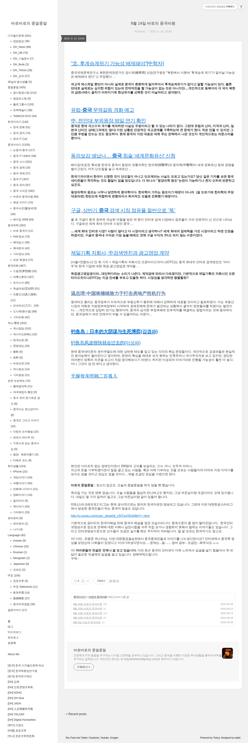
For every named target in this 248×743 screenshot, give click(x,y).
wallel (237, 737)
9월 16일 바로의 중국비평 (87, 604)
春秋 (17, 351)
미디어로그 (14, 632)
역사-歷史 (17, 323)
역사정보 (21, 369)
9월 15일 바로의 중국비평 (87, 608)
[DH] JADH (14, 703)
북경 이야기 (22, 202)
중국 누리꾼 (23, 190)
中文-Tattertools (25, 586)
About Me (13, 654)
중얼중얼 (17, 87)
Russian (19, 552)
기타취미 (21, 512)
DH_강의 (21, 76)
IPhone (19, 471)
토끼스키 (21, 282)
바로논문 (21, 363)
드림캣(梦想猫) (24, 271)
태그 (10, 626)
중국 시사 (22, 161)
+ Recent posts (76, 714)
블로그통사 (23, 104)
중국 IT (20, 179)
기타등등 (21, 375)
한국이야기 (18, 121)
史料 (17, 357)
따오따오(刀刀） (25, 305)
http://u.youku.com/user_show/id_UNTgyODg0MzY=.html (110, 516)
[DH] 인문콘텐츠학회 (20, 687)
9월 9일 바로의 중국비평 (87, 622)
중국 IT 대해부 (24, 155)
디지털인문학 (19, 35)
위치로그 (13, 637)
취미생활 (17, 466)
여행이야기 (22, 483)
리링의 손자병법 (25, 431)
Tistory (216, 737)
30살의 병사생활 (20, 81)
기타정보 (21, 254)
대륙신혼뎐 (23, 276)
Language (16, 535)
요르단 (18, 569)
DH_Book (20, 64)
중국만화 (17, 265)
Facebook (94, 737)
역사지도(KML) (24, 334)
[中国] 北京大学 (17, 730)
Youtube (104, 737)
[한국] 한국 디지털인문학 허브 (26, 665)
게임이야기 (22, 477)
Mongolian (21, 558)
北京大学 (20, 580)
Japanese (20, 563)
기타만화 (21, 317)
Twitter (84, 737)
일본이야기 (17, 610)
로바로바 (15, 518)
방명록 (12, 643)
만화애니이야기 (25, 489)
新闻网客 (21, 598)
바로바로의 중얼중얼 (29, 23)
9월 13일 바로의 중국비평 (87, 613)
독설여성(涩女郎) (26, 288)
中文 (14, 575)
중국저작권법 (23, 604)
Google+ (114, 737)
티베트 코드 (22, 460)
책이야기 (21, 506)
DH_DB (20, 52)
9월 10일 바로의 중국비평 (87, 617)
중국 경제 (21, 167)
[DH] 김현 (13, 681)
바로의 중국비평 (25, 196)
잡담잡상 (21, 41)
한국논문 (20, 340)
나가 (17, 529)
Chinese (20, 546)
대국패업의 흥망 (24, 392)
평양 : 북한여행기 (25, 454)
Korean (19, 540)
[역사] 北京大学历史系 (21, 736)
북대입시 (21, 242)
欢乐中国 (21, 592)
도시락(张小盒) (24, 311)
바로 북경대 (22, 259)
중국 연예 (21, 173)
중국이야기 (19, 144)
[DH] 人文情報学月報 (20, 708)
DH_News (21, 46)
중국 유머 (21, 185)
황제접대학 (22, 386)
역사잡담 (21, 328)
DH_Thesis (22, 70)
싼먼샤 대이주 (23, 437)
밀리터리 (20, 500)
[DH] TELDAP (16, 714)
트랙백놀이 (22, 110)
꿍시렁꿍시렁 (24, 92)
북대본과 (21, 248)
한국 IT (19, 138)
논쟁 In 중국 (23, 150)
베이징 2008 (23, 219)
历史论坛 (21, 345)
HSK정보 (21, 236)
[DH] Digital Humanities (22, 719)
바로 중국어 (22, 230)
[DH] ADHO (15, 692)
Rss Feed (71, 737)
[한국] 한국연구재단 (20, 676)
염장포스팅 (21, 98)
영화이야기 (22, 494)
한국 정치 (21, 133)
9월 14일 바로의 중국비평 (153, 23)
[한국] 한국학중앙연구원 (22, 670)
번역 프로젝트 (19, 380)
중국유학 (17, 225)
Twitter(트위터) (24, 115)
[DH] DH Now (16, 698)
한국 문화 (21, 127)
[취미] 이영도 (16, 725)
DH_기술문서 (23, 58)
